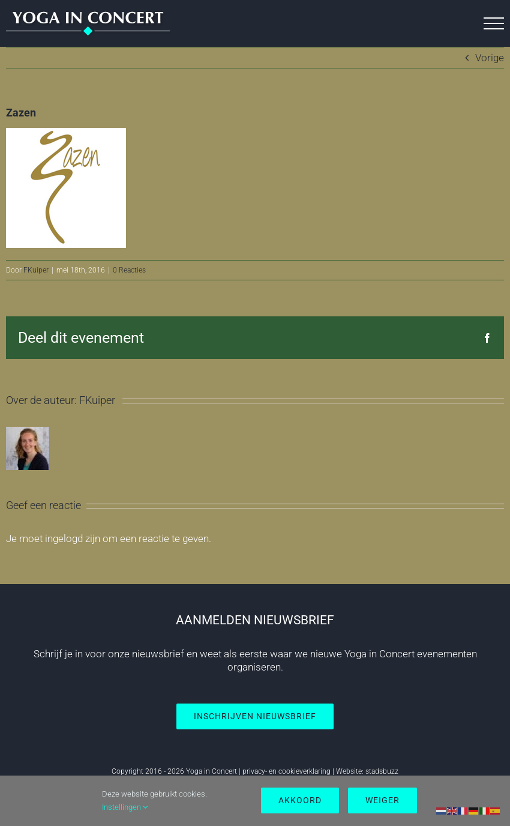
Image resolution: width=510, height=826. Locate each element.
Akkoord (300, 800)
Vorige (489, 58)
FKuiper (36, 270)
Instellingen (125, 807)
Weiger (382, 800)
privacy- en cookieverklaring (286, 771)
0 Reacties (129, 270)
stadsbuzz (381, 771)
